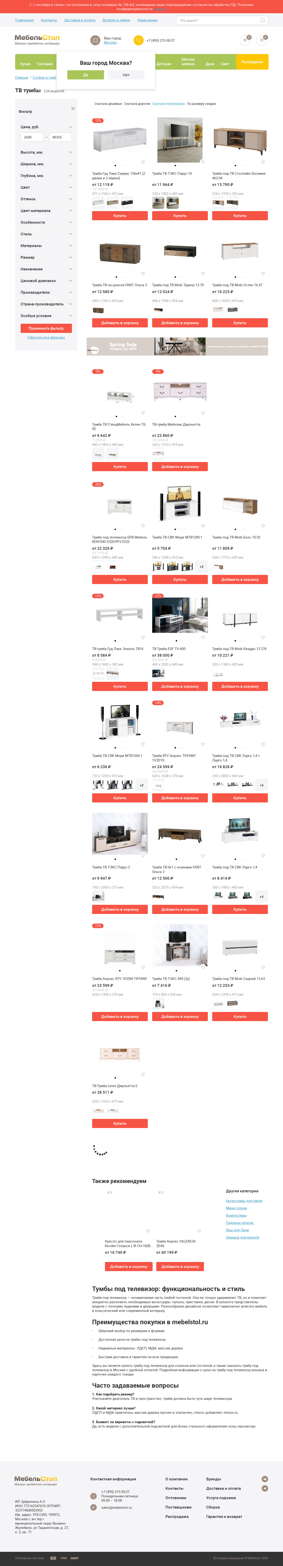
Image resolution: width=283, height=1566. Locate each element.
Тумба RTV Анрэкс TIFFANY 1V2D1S (174, 757)
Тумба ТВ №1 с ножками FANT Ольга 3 (176, 869)
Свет (225, 63)
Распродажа (252, 61)
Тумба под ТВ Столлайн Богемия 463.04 (238, 175)
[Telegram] (265, 1488)
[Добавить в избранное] (143, 162)
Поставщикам (178, 1507)
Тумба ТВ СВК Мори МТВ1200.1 (177, 537)
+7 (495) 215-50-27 (160, 40)
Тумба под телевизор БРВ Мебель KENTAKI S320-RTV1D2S (119, 539)
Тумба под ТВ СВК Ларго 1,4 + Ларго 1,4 (236, 757)
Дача (210, 63)
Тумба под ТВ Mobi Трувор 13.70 (178, 285)
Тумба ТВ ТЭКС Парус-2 (111, 867)
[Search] (263, 20)
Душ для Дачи (237, 1230)
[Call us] (139, 40)
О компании (176, 1479)
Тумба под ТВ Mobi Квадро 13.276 (239, 649)
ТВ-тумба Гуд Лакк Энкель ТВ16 (117, 649)
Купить (119, 215)
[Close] (73, 109)
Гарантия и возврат (224, 1516)
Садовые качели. (240, 1222)
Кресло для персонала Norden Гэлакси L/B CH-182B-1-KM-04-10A (128, 1243)
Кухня (25, 63)
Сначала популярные (168, 103)
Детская (164, 63)
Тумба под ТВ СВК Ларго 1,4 (234, 867)
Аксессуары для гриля (244, 1200)
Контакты (49, 20)
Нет (126, 74)
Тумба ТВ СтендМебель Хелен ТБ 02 (119, 426)
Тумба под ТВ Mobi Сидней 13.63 (238, 978)
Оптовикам (175, 1497)
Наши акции (147, 20)
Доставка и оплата (79, 20)
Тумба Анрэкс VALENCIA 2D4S (176, 1243)
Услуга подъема (221, 1497)
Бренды (213, 1479)
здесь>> (160, 8)
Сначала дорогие (137, 103)
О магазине (24, 20)
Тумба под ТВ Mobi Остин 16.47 (237, 285)
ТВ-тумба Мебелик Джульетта (176, 424)
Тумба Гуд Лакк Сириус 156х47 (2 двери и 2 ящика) (118, 175)
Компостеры (236, 1215)
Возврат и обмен (116, 20)
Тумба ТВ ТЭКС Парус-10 (172, 173)
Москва (111, 42)
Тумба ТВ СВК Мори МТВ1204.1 (117, 755)
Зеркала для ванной (242, 1237)
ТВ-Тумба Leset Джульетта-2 (114, 1086)
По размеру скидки (201, 103)
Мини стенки (236, 1208)
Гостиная (45, 63)
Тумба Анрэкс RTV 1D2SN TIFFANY (119, 978)
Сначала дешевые (108, 103)
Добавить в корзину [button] (120, 322)
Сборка (213, 1507)
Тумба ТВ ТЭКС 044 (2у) (171, 978)
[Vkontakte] (265, 1479)
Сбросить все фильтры (46, 337)
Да (85, 74)
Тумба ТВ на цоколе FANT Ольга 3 (119, 285)
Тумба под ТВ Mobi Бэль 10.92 (236, 537)
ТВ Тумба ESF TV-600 (168, 649)
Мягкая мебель (188, 61)
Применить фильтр (46, 328)
